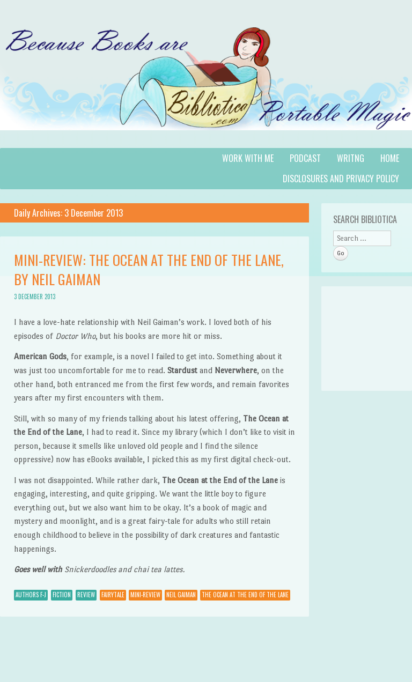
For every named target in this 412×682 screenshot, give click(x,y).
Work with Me (248, 158)
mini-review (145, 594)
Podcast (305, 158)
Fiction (62, 594)
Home (389, 158)
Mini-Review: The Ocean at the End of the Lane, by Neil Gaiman (149, 269)
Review (86, 594)
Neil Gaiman (181, 594)
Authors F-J (31, 594)
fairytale (112, 594)
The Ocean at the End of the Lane (245, 594)
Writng (350, 158)
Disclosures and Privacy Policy (341, 178)
